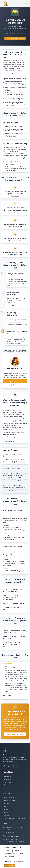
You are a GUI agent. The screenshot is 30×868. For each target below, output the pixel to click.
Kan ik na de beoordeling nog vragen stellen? (15, 608)
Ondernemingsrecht (9, 788)
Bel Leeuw (15, 385)
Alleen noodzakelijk (19, 861)
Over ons (6, 806)
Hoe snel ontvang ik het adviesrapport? (15, 603)
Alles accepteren (9, 865)
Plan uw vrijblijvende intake (15, 734)
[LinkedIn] (8, 766)
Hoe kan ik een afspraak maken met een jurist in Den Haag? (15, 637)
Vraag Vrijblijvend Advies (15, 38)
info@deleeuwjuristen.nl (12, 836)
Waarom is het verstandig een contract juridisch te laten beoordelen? (15, 590)
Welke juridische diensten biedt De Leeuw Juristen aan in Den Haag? (15, 631)
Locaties (6, 803)
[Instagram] (17, 766)
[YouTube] (13, 766)
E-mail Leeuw (15, 381)
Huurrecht (7, 785)
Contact (6, 815)
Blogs (5, 809)
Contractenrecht (8, 782)
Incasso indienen (8, 797)
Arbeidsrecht (7, 776)
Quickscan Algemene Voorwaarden (14, 818)
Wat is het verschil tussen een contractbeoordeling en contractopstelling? (15, 597)
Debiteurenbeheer (9, 800)
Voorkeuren (8, 861)
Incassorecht (7, 779)
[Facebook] (4, 766)
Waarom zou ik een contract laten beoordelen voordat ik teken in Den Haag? (15, 644)
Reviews (6, 812)
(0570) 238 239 (9, 833)
